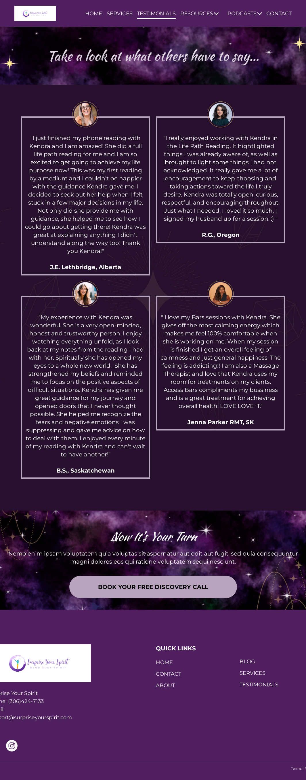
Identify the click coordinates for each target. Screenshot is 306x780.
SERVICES (120, 13)
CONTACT (279, 13)
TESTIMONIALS (156, 13)
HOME (93, 13)
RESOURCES (199, 13)
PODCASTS (244, 13)
